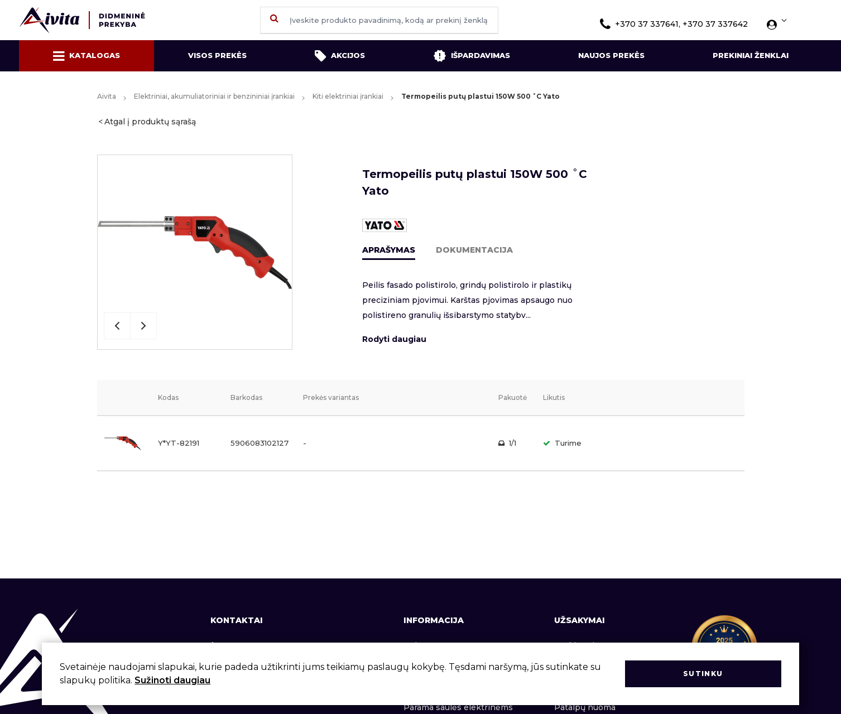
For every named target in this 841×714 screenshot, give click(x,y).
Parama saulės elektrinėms (458, 707)
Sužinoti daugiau (172, 680)
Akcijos (340, 55)
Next (143, 325)
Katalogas (86, 55)
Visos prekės (217, 55)
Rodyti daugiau (394, 339)
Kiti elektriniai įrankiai (348, 96)
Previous (117, 325)
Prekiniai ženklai (751, 55)
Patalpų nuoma (585, 707)
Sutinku (703, 673)
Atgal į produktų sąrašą (150, 122)
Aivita (106, 96)
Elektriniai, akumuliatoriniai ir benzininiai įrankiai (214, 96)
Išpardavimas (471, 55)
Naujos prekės (611, 55)
